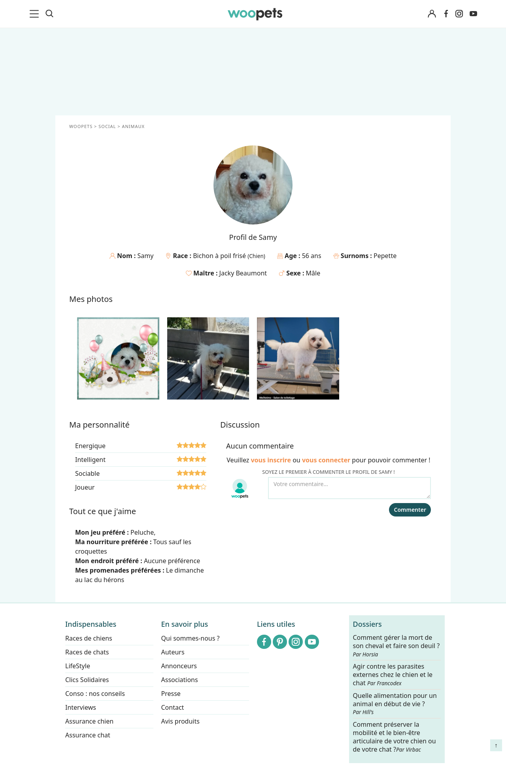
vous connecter (326, 460)
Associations (179, 679)
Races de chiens (88, 638)
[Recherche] (49, 14)
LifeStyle (77, 666)
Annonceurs (179, 666)
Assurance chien (89, 721)
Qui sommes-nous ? (190, 638)
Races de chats (87, 652)
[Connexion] (431, 14)
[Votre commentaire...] (349, 488)
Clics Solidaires (87, 679)
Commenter (410, 509)
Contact (172, 707)
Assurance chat (87, 735)
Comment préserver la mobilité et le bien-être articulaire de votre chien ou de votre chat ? (394, 736)
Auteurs (173, 652)
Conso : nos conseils (95, 693)
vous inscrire (271, 460)
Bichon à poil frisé (220, 255)
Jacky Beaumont (243, 273)
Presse (171, 693)
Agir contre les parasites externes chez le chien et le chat (393, 674)
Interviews (80, 707)
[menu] (36, 14)
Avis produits (180, 721)
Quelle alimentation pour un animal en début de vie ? (395, 703)
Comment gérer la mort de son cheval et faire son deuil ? (396, 645)
